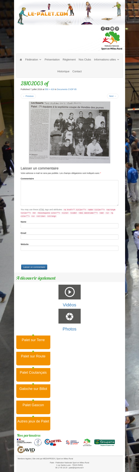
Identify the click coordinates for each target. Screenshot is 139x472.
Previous (28, 96)
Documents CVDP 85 (67, 89)
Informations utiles (106, 60)
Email (23, 233)
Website (25, 244)
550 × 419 (49, 89)
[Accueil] (21, 60)
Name (23, 222)
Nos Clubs (85, 59)
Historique (63, 71)
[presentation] (43, 259)
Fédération (33, 60)
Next (112, 96)
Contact (77, 71)
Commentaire (27, 178)
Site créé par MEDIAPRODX (43, 459)
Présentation (52, 59)
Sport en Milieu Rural (64, 459)
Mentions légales (24, 459)
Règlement (69, 59)
